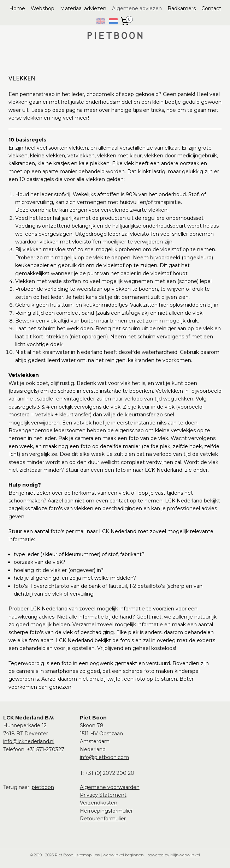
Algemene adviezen (137, 8)
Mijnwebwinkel (185, 854)
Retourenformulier (103, 818)
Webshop (42, 8)
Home (17, 8)
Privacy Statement (103, 795)
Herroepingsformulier (106, 811)
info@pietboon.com (104, 757)
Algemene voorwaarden (110, 787)
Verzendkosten (98, 803)
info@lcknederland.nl (28, 741)
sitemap (84, 854)
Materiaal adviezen (83, 8)
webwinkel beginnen (123, 854)
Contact (211, 8)
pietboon (43, 787)
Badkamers (181, 8)
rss (97, 854)
